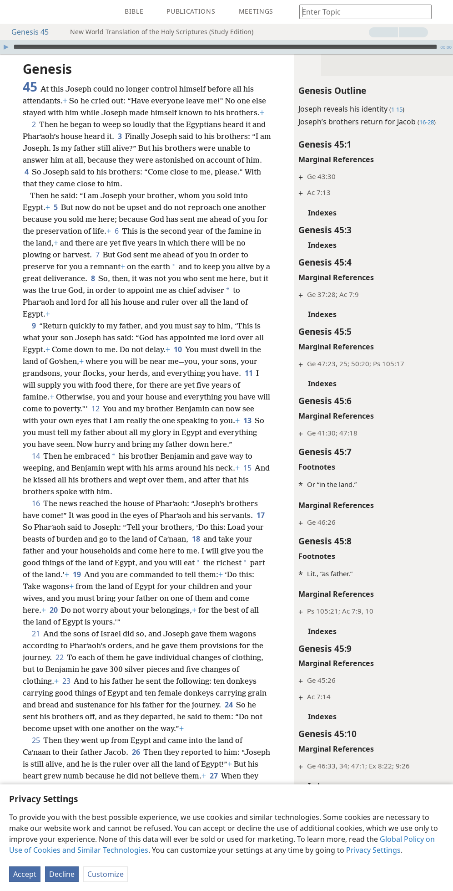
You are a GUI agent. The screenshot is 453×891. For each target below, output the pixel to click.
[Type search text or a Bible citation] (361, 11)
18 (195, 539)
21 (35, 634)
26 (135, 752)
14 (35, 456)
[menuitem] (13, 12)
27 (213, 776)
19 (76, 574)
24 (228, 705)
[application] (226, 47)
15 (247, 468)
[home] (13, 12)
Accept (24, 874)
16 (35, 503)
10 (177, 349)
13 (247, 420)
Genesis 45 (25, 32)
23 (66, 681)
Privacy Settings (373, 850)
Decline (62, 874)
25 (35, 740)
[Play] (6, 47)
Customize (105, 874)
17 (260, 515)
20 (53, 610)
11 (248, 373)
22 (59, 657)
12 (95, 409)
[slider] (225, 47)
